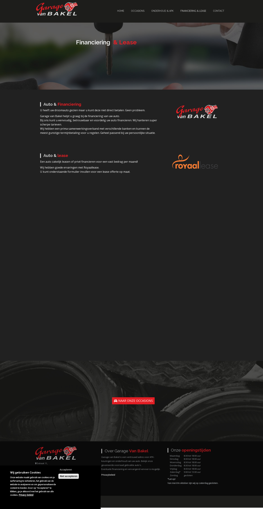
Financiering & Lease (193, 11)
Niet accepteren (68, 476)
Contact (218, 11)
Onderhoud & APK (162, 11)
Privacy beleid (26, 494)
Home (120, 11)
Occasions (137, 11)
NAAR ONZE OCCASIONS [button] (133, 402)
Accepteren (66, 469)
